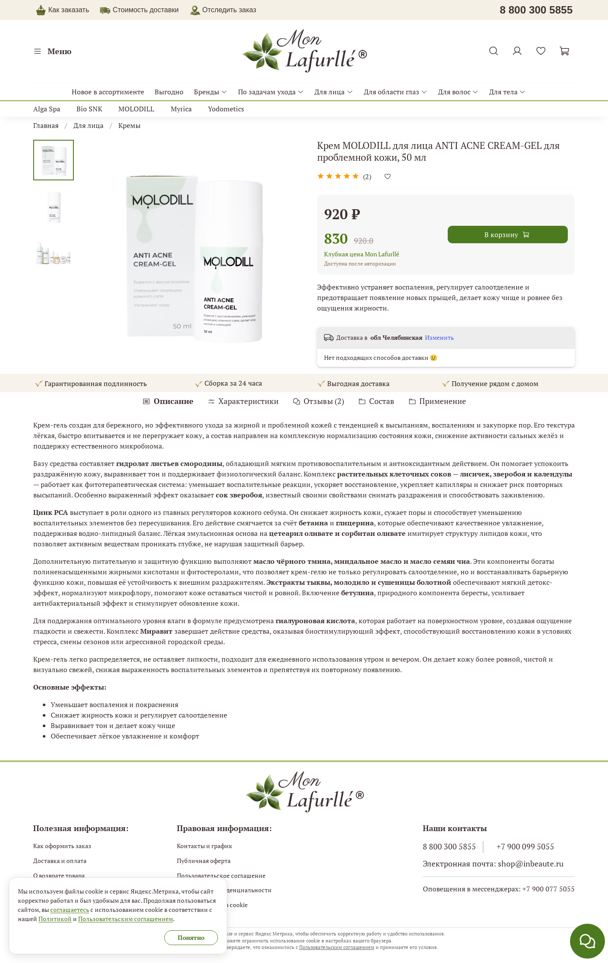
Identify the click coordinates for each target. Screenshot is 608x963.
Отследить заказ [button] (223, 10)
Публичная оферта (204, 860)
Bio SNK (89, 109)
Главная (46, 125)
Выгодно (169, 92)
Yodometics (226, 109)
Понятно (191, 937)
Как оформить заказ (62, 846)
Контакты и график (204, 846)
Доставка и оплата (59, 860)
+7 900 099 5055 (525, 847)
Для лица (333, 92)
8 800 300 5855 (449, 847)
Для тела (507, 92)
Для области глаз (396, 92)
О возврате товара (59, 875)
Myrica (181, 109)
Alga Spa (46, 109)
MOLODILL (136, 109)
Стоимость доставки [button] (146, 10)
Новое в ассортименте (108, 92)
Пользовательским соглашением (336, 947)
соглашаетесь (69, 909)
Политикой (55, 919)
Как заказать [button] (68, 10)
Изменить (439, 338)
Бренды (211, 92)
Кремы (129, 125)
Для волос (458, 92)
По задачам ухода (271, 92)
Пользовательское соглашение (221, 875)
